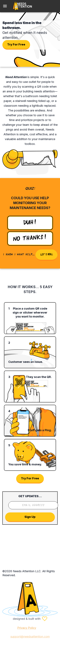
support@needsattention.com (30, 636)
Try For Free (16, 44)
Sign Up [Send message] (30, 517)
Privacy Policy (26, 627)
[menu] (5, 6)
